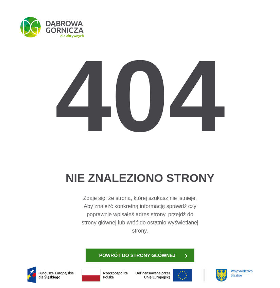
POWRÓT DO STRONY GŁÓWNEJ (143, 255)
